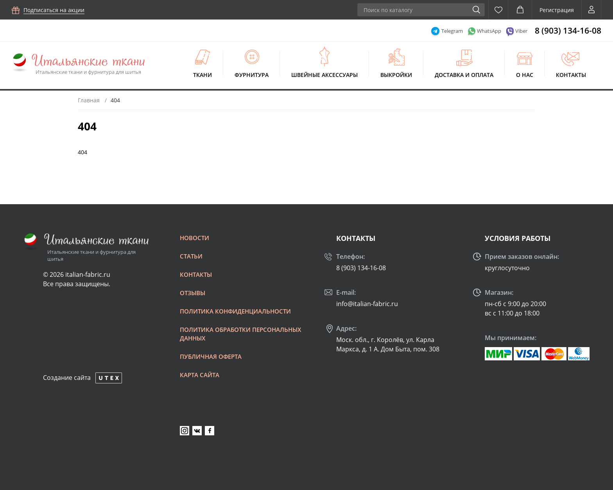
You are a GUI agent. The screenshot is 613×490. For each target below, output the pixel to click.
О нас (524, 74)
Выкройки (396, 74)
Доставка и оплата (464, 74)
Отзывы (192, 293)
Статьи (191, 256)
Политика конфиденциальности (235, 311)
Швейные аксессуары (324, 74)
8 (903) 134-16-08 (568, 30)
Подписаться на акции (53, 10)
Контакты (571, 74)
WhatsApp (489, 30)
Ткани (202, 74)
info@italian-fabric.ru (367, 303)
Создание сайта (67, 377)
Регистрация (557, 10)
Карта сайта (199, 375)
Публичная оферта (211, 356)
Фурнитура (252, 74)
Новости (194, 238)
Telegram (452, 30)
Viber (521, 30)
